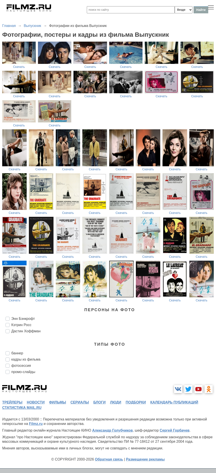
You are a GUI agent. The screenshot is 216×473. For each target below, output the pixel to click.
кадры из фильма (25, 359)
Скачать (19, 67)
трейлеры (12, 402)
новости (36, 402)
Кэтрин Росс (21, 325)
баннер (17, 353)
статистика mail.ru (22, 408)
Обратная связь (109, 459)
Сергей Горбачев (174, 430)
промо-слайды (23, 372)
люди (115, 402)
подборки (136, 402)
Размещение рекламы (145, 459)
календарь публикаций (174, 402)
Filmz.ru (36, 424)
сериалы (79, 402)
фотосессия (21, 365)
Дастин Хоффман (26, 331)
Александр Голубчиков (112, 430)
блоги (99, 402)
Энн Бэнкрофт (23, 319)
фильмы (57, 402)
